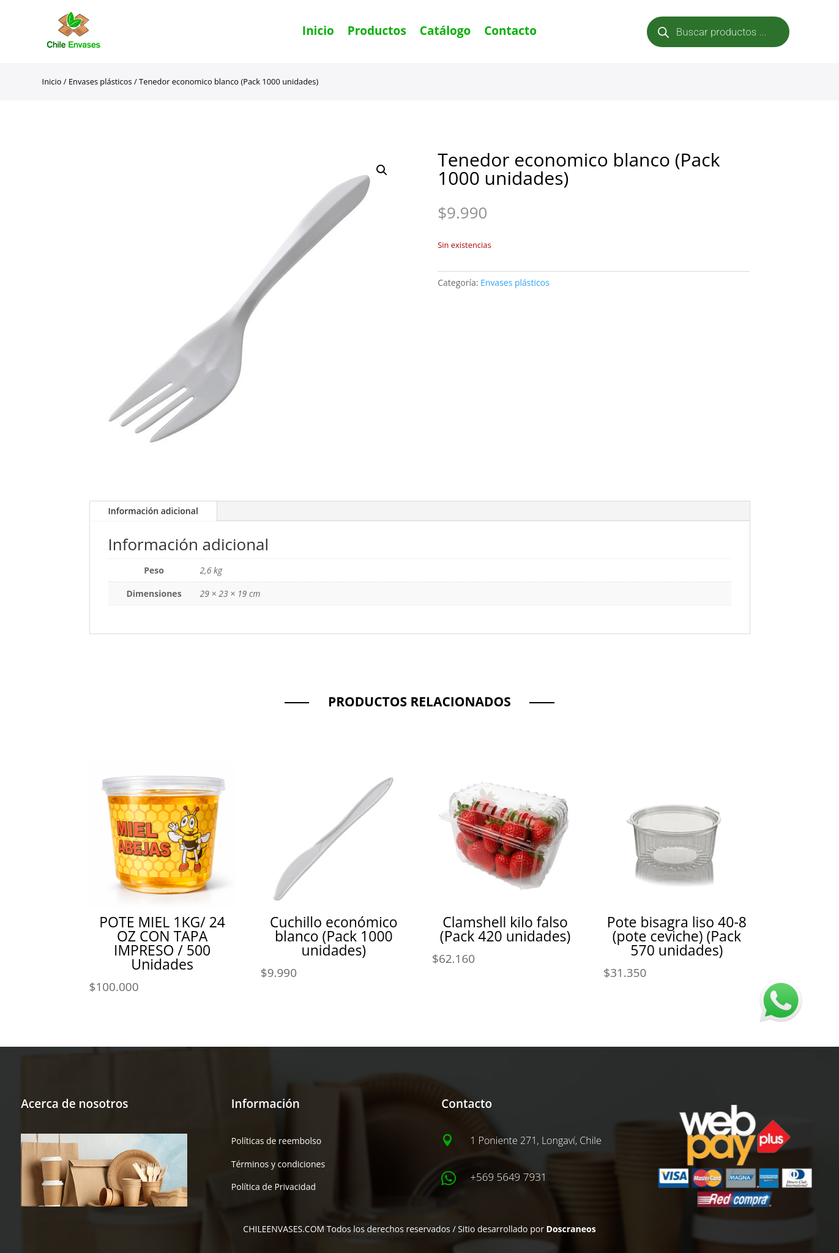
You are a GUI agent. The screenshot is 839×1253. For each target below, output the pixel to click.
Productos (377, 32)
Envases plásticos (100, 81)
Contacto (510, 32)
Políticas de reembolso (276, 1140)
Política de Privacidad (273, 1186)
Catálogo (445, 32)
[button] (382, 170)
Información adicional (153, 511)
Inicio (318, 32)
